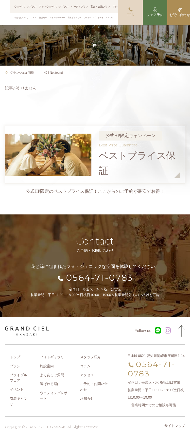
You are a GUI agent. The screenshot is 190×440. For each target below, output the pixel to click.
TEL (130, 15)
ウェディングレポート (94, 17)
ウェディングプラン (26, 6)
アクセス (117, 6)
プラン (15, 366)
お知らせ (87, 398)
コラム (85, 366)
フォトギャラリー (57, 17)
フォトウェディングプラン (54, 6)
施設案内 (47, 366)
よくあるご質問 (52, 375)
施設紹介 (43, 17)
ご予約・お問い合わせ (94, 386)
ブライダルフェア (18, 377)
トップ (15, 357)
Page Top (181, 331)
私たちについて (21, 17)
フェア (33, 17)
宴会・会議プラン (100, 6)
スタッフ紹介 (90, 357)
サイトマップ (174, 425)
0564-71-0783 (99, 277)
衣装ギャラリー (74, 17)
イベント (110, 17)
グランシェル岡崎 (22, 72)
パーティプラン (79, 6)
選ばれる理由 (50, 384)
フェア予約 (155, 15)
